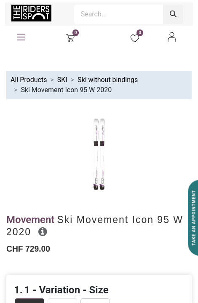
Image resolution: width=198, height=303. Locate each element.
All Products (29, 80)
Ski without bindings (108, 80)
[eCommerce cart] (70, 37)
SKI (62, 80)
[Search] (173, 14)
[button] (42, 231)
